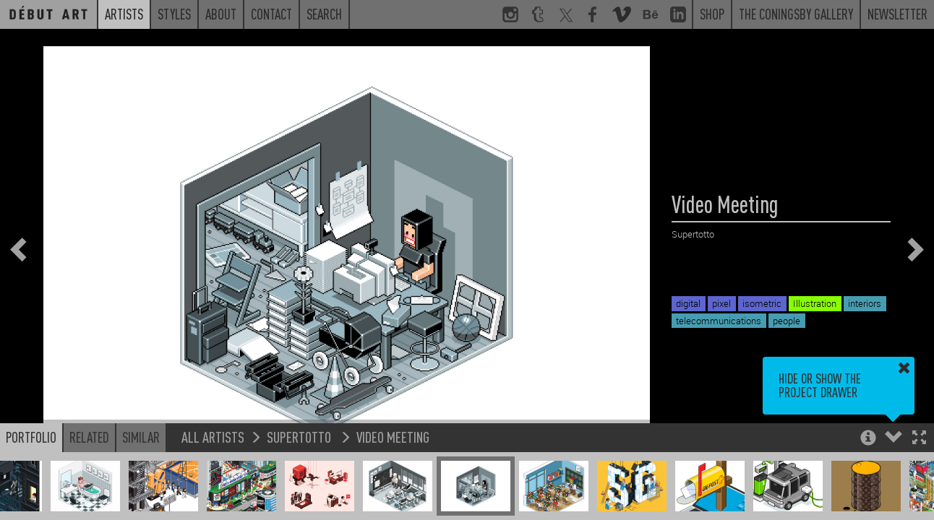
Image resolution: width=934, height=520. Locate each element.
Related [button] (89, 437)
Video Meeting (392, 436)
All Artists (212, 436)
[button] (919, 438)
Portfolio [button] (31, 437)
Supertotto (300, 436)
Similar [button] (141, 437)
